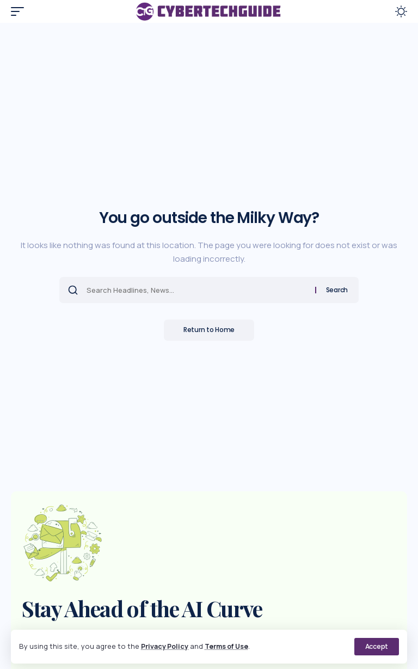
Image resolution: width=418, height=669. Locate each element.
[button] (376, 646)
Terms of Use (230, 646)
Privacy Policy (165, 646)
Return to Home (209, 330)
